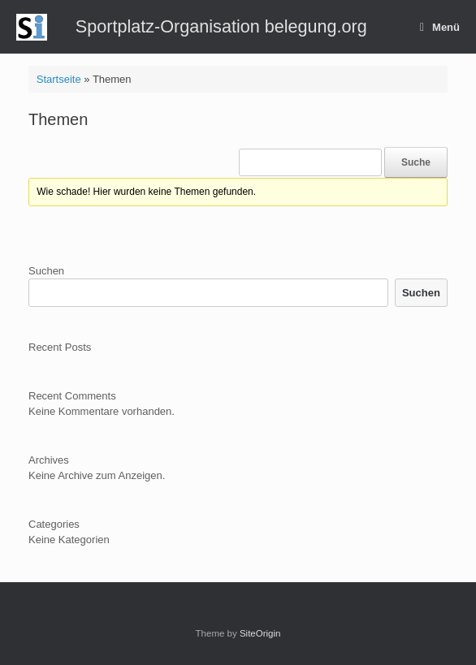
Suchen (46, 271)
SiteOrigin (260, 633)
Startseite (59, 79)
